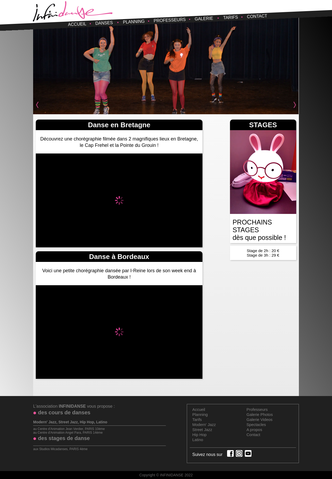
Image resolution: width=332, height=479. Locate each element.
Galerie (203, 18)
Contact (257, 16)
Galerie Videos (259, 419)
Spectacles (256, 424)
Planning (134, 22)
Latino (197, 439)
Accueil (77, 24)
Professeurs (169, 20)
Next (292, 105)
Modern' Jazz (204, 424)
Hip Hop (199, 434)
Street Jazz (202, 429)
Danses (104, 23)
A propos (254, 429)
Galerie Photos (259, 414)
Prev (40, 105)
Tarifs (230, 17)
